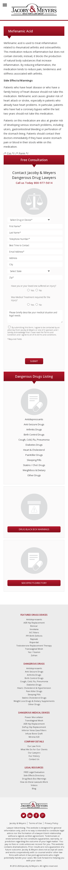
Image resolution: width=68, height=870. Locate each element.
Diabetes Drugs (34, 444)
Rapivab (34, 639)
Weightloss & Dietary (34, 470)
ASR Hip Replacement (34, 622)
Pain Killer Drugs (34, 691)
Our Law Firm (34, 746)
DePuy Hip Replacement (34, 727)
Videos (34, 785)
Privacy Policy (51, 823)
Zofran (34, 655)
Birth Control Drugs (34, 434)
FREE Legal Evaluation (34, 772)
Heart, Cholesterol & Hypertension (34, 688)
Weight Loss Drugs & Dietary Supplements (34, 701)
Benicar (34, 626)
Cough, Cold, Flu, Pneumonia (34, 439)
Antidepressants (34, 419)
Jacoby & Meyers (18, 823)
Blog (34, 788)
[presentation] (28, 347)
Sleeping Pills (34, 460)
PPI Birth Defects (34, 635)
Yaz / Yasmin (34, 652)
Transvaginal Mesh (34, 648)
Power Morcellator (34, 717)
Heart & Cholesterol (34, 449)
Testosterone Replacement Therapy (34, 645)
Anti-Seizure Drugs (34, 424)
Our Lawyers (34, 752)
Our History (34, 756)
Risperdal (34, 642)
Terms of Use (35, 823)
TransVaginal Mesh (34, 720)
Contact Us (34, 759)
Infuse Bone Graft (34, 733)
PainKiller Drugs (34, 455)
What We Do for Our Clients (34, 749)
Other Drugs (34, 475)
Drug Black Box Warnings (34, 529)
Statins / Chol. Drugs (34, 465)
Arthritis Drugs (34, 429)
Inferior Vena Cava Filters (34, 730)
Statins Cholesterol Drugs (34, 697)
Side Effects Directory (34, 583)
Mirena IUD (34, 736)
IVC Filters (34, 632)
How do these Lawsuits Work (34, 782)
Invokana (34, 629)
